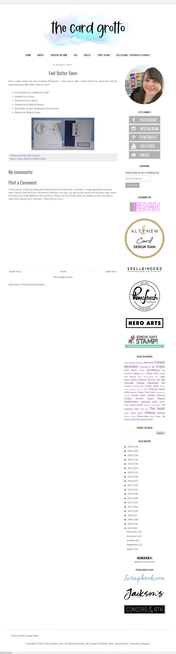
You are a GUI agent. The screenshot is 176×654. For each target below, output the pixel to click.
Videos (150, 413)
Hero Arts (152, 373)
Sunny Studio (136, 405)
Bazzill (27, 159)
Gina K (143, 374)
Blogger (145, 643)
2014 (130, 498)
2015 (130, 494)
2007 (130, 528)
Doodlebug (153, 370)
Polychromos (130, 392)
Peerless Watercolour (134, 386)
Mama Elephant (138, 380)
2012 (130, 506)
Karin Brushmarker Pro (148, 377)
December (132, 532)
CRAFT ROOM (103, 55)
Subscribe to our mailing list (142, 172)
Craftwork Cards (38, 159)
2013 (130, 502)
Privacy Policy (18, 636)
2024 (130, 455)
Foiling (136, 373)
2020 (130, 472)
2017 (130, 485)
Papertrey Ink (156, 383)
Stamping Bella (149, 402)
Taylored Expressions (152, 405)
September (132, 544)
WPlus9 (161, 413)
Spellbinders (131, 401)
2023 (130, 459)
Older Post (111, 271)
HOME (28, 55)
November (132, 536)
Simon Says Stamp (150, 398)
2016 (130, 489)
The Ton (144, 409)
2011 (130, 511)
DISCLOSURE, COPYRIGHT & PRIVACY (133, 55)
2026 (130, 446)
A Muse (19, 159)
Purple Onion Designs (143, 395)
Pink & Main (142, 389)
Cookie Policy (32, 636)
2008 (130, 524)
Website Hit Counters (144, 562)
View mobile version (63, 277)
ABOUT (41, 55)
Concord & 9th (147, 367)
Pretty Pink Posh (146, 392)
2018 (130, 481)
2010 (130, 515)
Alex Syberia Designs (133, 363)
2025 (130, 451)
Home (63, 271)
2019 (130, 476)
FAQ (75, 55)
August (130, 549)
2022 (130, 464)
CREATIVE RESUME (58, 55)
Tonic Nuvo (137, 413)
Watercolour (143, 416)
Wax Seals (155, 416)
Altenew (148, 362)
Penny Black (152, 386)
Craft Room (130, 370)
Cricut (141, 370)
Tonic (126, 413)
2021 (130, 468)
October (131, 540)
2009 (130, 519)
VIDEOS (87, 55)
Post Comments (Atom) (33, 284)
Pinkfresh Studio (156, 389)
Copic (160, 366)
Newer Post (15, 271)
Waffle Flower (130, 416)
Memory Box (154, 380)
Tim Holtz (157, 409)
